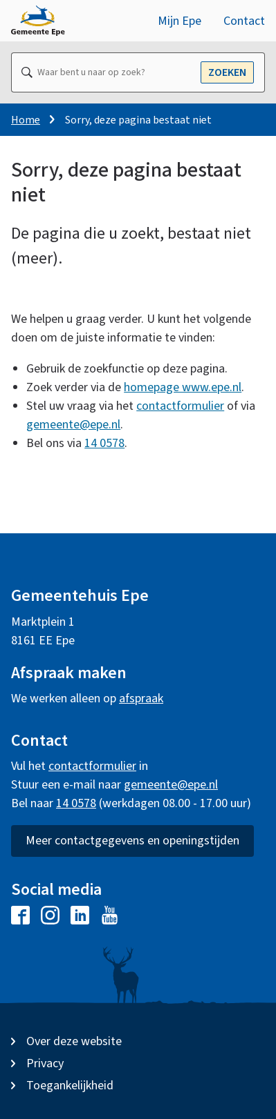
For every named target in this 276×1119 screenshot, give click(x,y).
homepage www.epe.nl (182, 387)
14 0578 (104, 443)
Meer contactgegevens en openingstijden (132, 840)
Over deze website (74, 1041)
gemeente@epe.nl (73, 424)
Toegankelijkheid (69, 1085)
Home (25, 120)
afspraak (141, 698)
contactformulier (180, 406)
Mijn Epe (179, 21)
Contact (244, 21)
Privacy (45, 1063)
